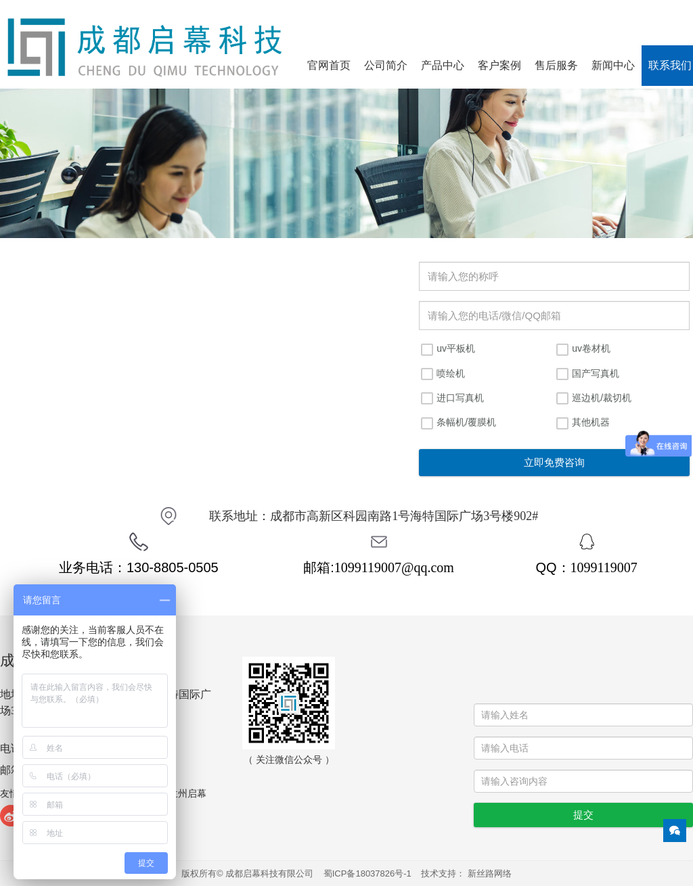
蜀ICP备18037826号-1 (367, 873)
